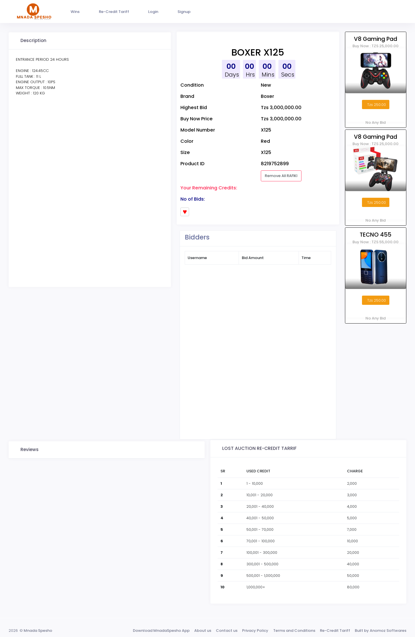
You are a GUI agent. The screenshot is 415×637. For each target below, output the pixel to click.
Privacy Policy (255, 630)
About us (202, 630)
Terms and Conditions (294, 630)
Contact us (226, 630)
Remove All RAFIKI (281, 175)
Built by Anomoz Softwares (380, 630)
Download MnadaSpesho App (161, 630)
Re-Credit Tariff (335, 630)
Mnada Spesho (38, 630)
